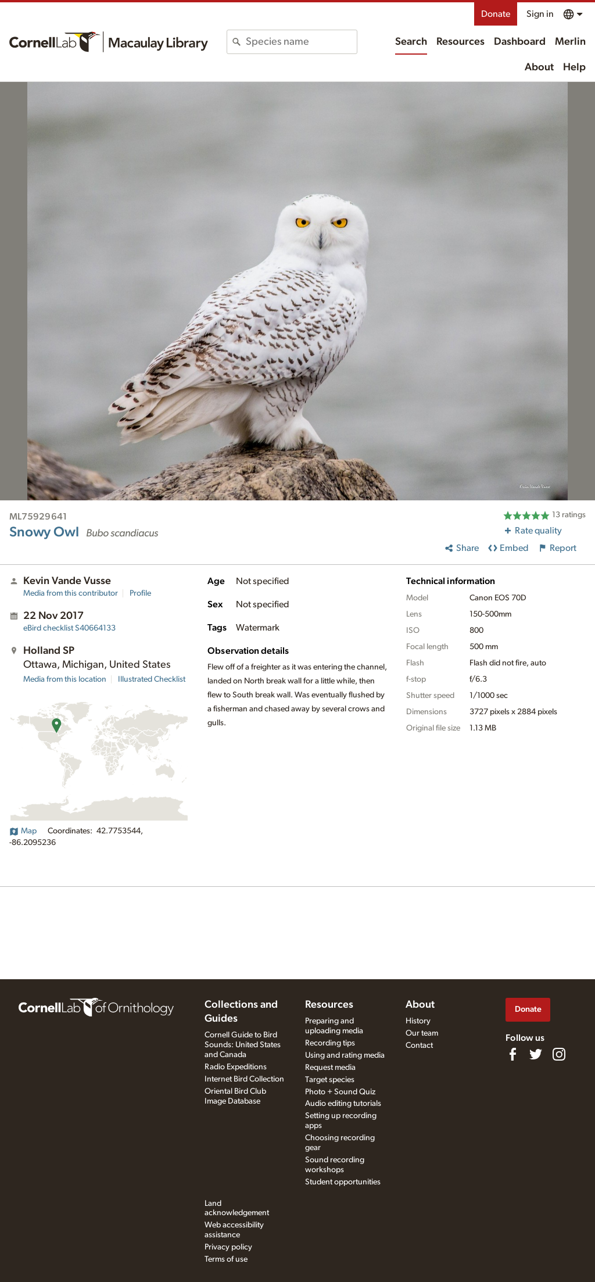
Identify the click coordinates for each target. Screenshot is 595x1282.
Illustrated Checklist (151, 679)
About (539, 67)
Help (574, 67)
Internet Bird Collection (244, 1079)
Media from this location (64, 679)
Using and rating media (345, 1055)
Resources (460, 42)
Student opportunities (343, 1182)
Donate (495, 14)
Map (23, 831)
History (418, 1021)
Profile (140, 593)
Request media (330, 1067)
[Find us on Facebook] (512, 1054)
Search (411, 42)
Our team (422, 1033)
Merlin (570, 42)
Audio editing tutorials (343, 1104)
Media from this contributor (70, 593)
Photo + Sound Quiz (340, 1092)
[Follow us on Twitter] (536, 1054)
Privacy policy (228, 1247)
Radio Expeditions (236, 1067)
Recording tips (330, 1043)
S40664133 (69, 628)
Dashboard (520, 42)
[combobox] (301, 41)
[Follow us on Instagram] (559, 1054)
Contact (419, 1045)
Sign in (540, 14)
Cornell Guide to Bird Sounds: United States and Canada (243, 1045)
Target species (329, 1080)
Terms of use (226, 1259)
